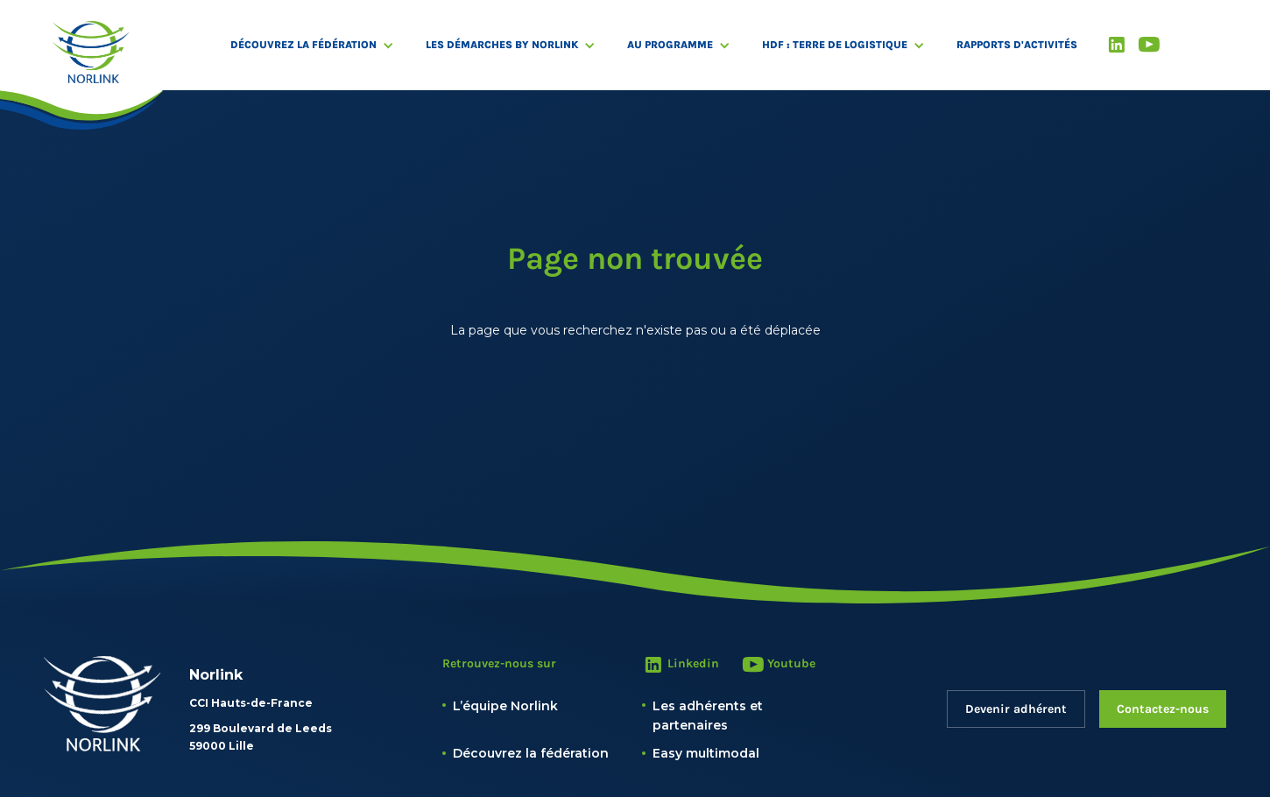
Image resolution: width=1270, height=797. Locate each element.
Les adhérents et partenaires (708, 715)
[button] (321, 45)
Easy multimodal (706, 753)
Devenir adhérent (1016, 709)
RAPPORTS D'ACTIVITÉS (1016, 45)
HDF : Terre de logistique (834, 45)
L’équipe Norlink (505, 706)
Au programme (670, 45)
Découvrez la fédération (303, 45)
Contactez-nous (1163, 709)
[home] (91, 52)
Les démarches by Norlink (502, 45)
